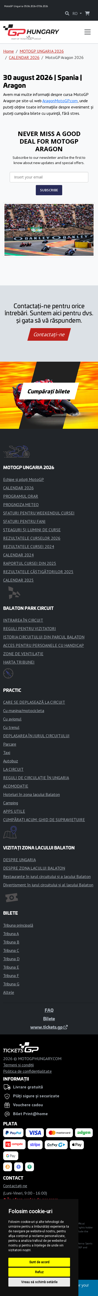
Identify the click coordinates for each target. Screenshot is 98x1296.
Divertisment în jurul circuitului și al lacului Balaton (48, 884)
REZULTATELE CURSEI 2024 (28, 546)
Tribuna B (11, 942)
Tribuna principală (18, 925)
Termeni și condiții (18, 1064)
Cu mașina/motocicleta (23, 710)
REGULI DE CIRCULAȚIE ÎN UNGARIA (36, 777)
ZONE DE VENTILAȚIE (23, 653)
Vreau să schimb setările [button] (39, 1282)
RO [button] (75, 13)
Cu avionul (12, 719)
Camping (10, 802)
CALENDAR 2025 (18, 580)
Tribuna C (11, 950)
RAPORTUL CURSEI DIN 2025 (29, 563)
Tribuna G (11, 983)
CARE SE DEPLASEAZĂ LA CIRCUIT (34, 702)
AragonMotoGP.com (60, 100)
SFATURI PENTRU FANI (24, 521)
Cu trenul (11, 727)
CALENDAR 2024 (18, 554)
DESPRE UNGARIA (19, 859)
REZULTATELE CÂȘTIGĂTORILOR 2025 (38, 571)
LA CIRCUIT (13, 769)
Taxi (6, 752)
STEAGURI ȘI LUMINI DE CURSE (32, 529)
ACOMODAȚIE (15, 786)
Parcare (9, 744)
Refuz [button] (39, 1272)
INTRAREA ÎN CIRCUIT (23, 620)
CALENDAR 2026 (24, 57)
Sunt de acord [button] (39, 1262)
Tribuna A (11, 933)
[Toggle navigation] (87, 32)
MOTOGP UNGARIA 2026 (42, 51)
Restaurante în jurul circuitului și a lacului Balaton (47, 876)
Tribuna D (11, 958)
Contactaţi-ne (48, 334)
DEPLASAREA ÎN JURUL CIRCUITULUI (36, 735)
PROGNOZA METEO (21, 504)
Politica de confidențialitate (27, 1071)
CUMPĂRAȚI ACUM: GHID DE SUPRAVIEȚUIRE (44, 819)
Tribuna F (11, 975)
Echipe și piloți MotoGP (23, 479)
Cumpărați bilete (49, 391)
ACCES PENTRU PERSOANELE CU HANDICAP (43, 645)
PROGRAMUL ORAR (20, 496)
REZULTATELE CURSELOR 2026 (31, 538)
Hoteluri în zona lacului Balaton (31, 794)
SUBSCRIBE (49, 190)
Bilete (49, 1018)
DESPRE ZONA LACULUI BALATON (34, 868)
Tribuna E (11, 967)
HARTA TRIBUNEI (18, 662)
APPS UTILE (14, 811)
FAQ (49, 1010)
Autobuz (10, 760)
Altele (8, 992)
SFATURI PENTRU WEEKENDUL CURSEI (38, 513)
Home (8, 51)
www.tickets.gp (49, 1027)
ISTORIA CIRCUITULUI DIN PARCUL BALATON (43, 636)
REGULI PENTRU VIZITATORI (29, 628)
